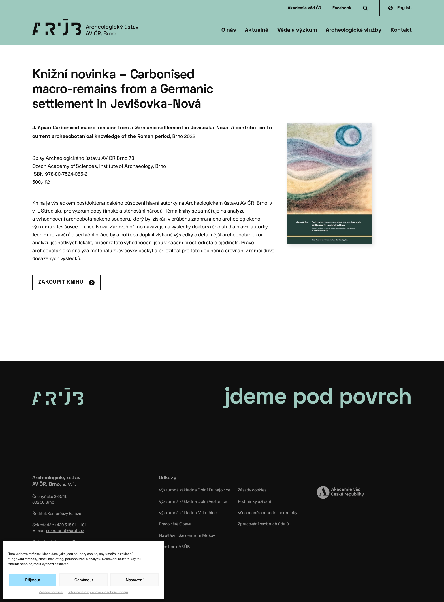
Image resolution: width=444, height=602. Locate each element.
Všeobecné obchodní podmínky (267, 512)
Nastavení (134, 580)
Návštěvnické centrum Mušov (187, 535)
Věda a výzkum (297, 30)
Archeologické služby (353, 30)
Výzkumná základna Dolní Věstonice (193, 501)
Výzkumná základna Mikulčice (188, 512)
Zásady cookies (51, 591)
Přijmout (32, 580)
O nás (228, 30)
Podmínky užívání (254, 501)
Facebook (342, 8)
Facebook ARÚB (174, 546)
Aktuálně (256, 30)
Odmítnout (83, 580)
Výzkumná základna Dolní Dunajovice (194, 490)
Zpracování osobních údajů (263, 524)
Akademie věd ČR (304, 8)
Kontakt (401, 30)
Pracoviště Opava (175, 524)
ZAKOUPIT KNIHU (60, 282)
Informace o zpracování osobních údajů (98, 591)
